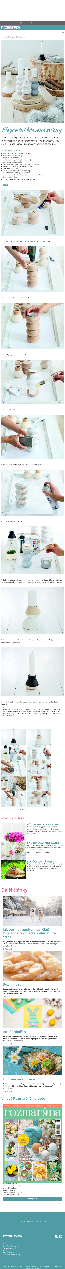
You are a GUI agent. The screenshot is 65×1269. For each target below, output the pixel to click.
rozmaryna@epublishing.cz (12, 1255)
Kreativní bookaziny (44, 23)
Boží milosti (12, 984)
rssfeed (6, 37)
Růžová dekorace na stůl (43, 824)
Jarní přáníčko (14, 1031)
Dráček (27, 23)
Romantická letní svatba (43, 843)
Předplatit (32, 1199)
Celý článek (7, 949)
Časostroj (33, 23)
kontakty (39, 1222)
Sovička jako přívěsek (40, 861)
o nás (44, 1222)
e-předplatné (30, 1222)
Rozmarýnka (19, 23)
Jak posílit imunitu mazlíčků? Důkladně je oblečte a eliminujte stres (29, 933)
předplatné (22, 1222)
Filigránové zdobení (19, 1079)
